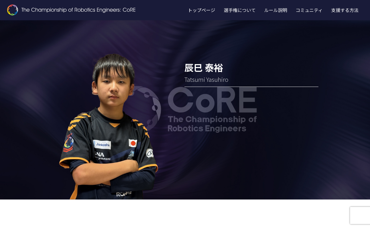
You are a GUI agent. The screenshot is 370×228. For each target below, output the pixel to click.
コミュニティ (309, 10)
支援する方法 (345, 10)
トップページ (201, 10)
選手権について (240, 10)
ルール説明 (275, 10)
